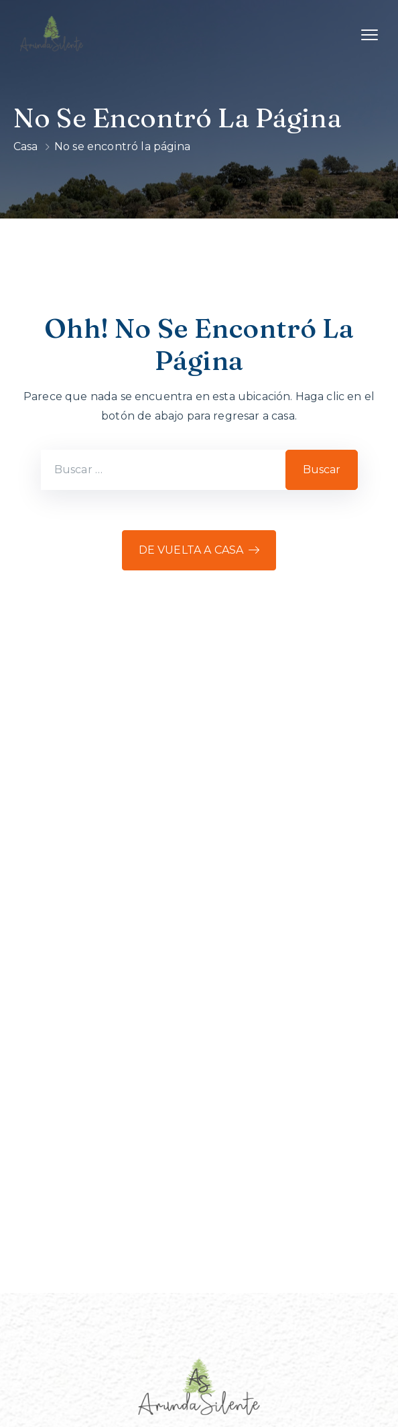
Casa (25, 146)
